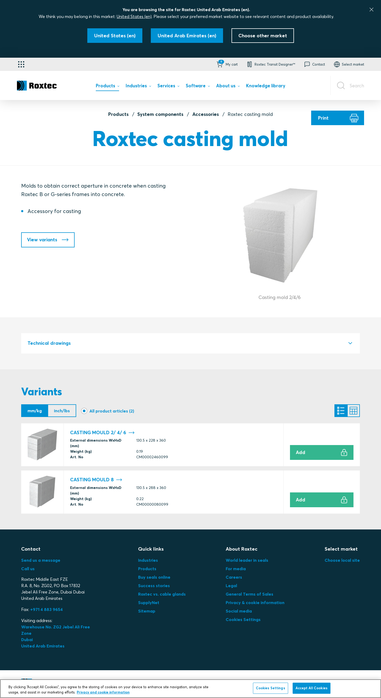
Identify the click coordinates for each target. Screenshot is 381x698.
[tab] (190, 343)
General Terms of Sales (249, 594)
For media (236, 568)
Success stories (154, 585)
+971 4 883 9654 (46, 609)
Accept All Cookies (312, 688)
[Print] (337, 118)
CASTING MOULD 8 (96, 480)
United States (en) (134, 16)
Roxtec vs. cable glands (162, 594)
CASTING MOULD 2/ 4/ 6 (102, 433)
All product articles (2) (111, 411)
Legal (231, 585)
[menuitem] (107, 87)
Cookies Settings (243, 619)
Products (118, 114)
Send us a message (40, 560)
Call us (28, 568)
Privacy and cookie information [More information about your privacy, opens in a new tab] (103, 692)
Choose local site (342, 560)
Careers (234, 577)
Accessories (205, 114)
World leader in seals (247, 560)
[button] (227, 64)
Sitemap (146, 611)
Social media (239, 611)
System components (160, 114)
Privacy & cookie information (255, 602)
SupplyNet (148, 602)
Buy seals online (154, 577)
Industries (148, 560)
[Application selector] (21, 64)
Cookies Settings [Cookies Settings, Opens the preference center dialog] (270, 688)
